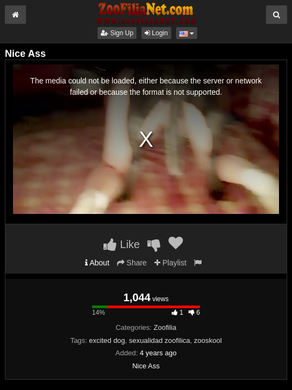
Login (156, 33)
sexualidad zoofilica (159, 340)
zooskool (208, 340)
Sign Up (117, 33)
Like (121, 244)
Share (132, 262)
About (97, 262)
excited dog (107, 340)
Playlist (170, 262)
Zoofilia (165, 327)
